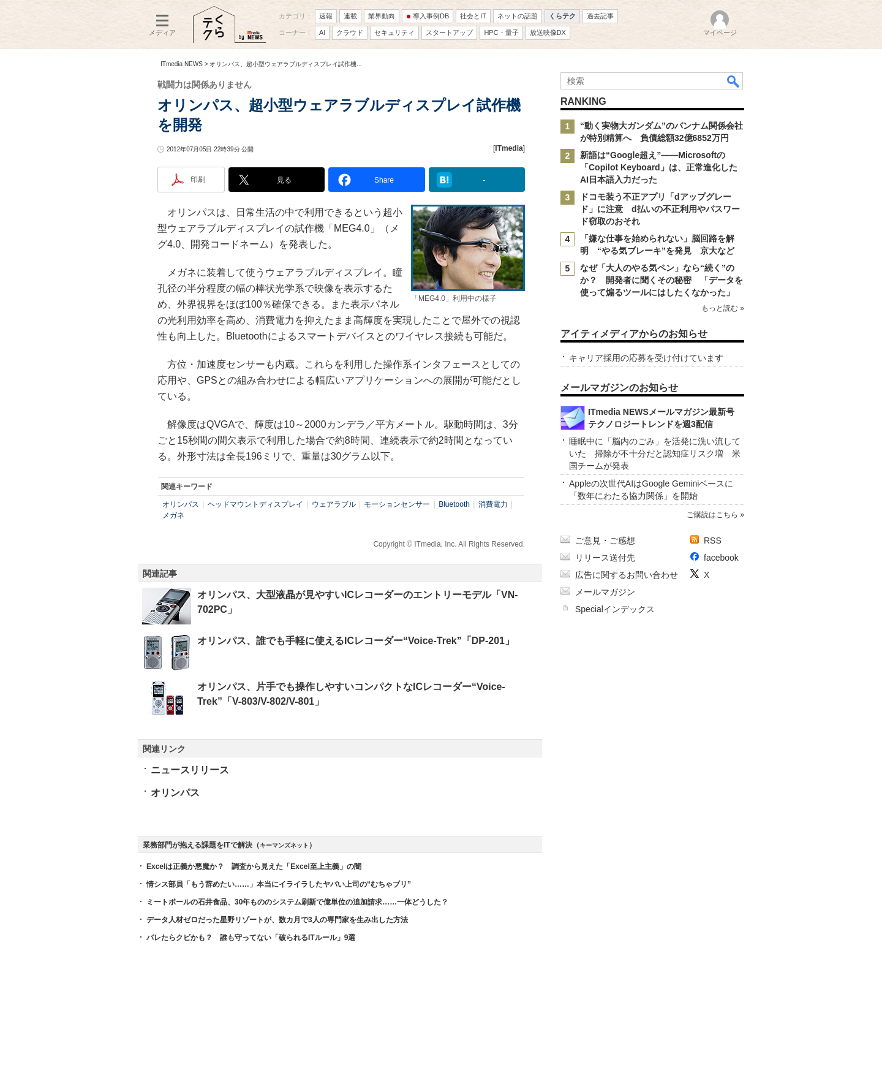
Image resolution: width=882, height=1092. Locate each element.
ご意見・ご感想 (605, 540)
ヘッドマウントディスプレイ (255, 504)
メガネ (173, 515)
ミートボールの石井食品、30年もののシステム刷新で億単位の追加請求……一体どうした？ (297, 902)
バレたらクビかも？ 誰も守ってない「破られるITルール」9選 (250, 937)
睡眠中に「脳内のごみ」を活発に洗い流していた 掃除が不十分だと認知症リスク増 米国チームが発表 (655, 453)
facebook (721, 558)
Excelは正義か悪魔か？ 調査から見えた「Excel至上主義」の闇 (253, 866)
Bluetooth (454, 504)
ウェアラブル (334, 504)
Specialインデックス (615, 609)
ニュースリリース (190, 770)
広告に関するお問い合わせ (626, 575)
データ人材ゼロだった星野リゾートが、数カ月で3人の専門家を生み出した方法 (277, 920)
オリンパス (180, 504)
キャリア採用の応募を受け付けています (646, 358)
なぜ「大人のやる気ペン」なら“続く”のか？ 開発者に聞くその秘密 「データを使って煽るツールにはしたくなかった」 (661, 280)
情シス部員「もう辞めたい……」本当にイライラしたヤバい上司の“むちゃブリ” (278, 884)
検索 (734, 80)
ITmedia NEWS (181, 64)
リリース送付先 (605, 558)
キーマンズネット (284, 845)
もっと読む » (722, 308)
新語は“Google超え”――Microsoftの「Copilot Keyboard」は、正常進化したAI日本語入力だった (658, 167)
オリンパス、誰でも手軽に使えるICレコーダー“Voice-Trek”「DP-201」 (355, 640)
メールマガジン (605, 592)
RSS (713, 540)
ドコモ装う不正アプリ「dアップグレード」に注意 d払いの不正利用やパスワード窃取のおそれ (660, 209)
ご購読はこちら (712, 514)
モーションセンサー (397, 504)
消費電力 (493, 504)
